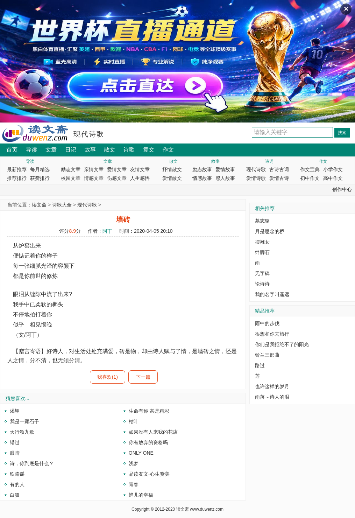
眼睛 (15, 453)
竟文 (148, 150)
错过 (15, 442)
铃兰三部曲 (267, 355)
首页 (11, 150)
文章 (51, 150)
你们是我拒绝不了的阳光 (282, 344)
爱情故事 (225, 169)
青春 (134, 484)
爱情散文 (172, 178)
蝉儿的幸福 (141, 495)
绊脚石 (262, 252)
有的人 (17, 484)
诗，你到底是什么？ (32, 463)
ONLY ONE (141, 453)
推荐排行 (17, 178)
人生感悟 (140, 178)
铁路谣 (17, 474)
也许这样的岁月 (272, 386)
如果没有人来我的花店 (153, 432)
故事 (90, 150)
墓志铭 (262, 221)
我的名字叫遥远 (272, 294)
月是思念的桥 (269, 231)
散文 (109, 150)
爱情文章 (117, 169)
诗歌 (129, 150)
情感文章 (94, 178)
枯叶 (134, 421)
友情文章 (140, 169)
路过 (260, 365)
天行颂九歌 (22, 432)
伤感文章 (117, 178)
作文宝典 (310, 169)
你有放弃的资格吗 (148, 442)
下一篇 (143, 377)
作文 (168, 150)
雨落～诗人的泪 (272, 397)
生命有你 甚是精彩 (149, 411)
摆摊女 (262, 242)
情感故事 (202, 178)
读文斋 (39, 205)
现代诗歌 (256, 169)
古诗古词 (279, 169)
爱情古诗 (279, 178)
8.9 (72, 231)
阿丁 (107, 231)
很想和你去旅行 (272, 334)
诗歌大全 (62, 205)
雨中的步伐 (267, 323)
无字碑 (262, 273)
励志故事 (202, 169)
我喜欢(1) (107, 377)
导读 (31, 150)
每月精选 (40, 169)
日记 (70, 150)
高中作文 (333, 178)
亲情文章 (94, 169)
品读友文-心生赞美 (149, 474)
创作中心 (342, 189)
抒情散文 (172, 169)
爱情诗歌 (256, 178)
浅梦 (134, 463)
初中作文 (310, 178)
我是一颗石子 (24, 421)
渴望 (15, 411)
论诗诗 (262, 284)
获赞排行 (40, 178)
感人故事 (225, 178)
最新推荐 (17, 169)
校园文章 (70, 178)
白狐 (15, 495)
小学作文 (333, 169)
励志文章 (70, 169)
